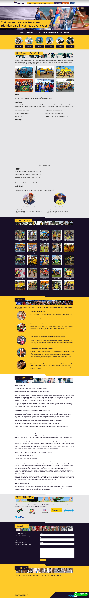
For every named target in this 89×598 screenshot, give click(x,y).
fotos (34, 3)
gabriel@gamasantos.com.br (24, 536)
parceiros (50, 3)
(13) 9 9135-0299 (22, 535)
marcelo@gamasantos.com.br (24, 544)
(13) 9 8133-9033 (22, 542)
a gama (30, 3)
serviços (40, 3)
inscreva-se (66, 3)
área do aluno (57, 3)
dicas (45, 3)
